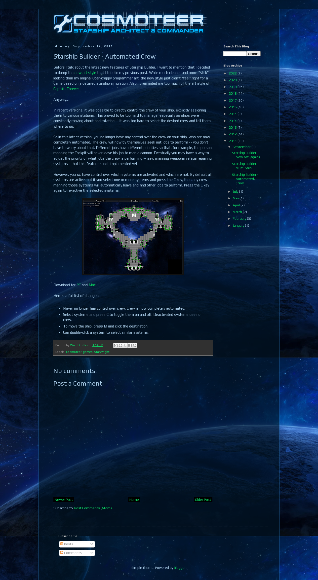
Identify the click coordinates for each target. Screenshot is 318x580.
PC (79, 285)
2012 (233, 134)
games (88, 352)
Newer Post (64, 500)
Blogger (180, 568)
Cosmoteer (73, 352)
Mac (92, 285)
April (236, 205)
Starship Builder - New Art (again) (246, 155)
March (238, 212)
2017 (233, 100)
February (240, 218)
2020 (233, 80)
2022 (233, 73)
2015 (233, 114)
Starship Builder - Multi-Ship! (245, 166)
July (236, 191)
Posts (66, 544)
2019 (233, 87)
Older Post (203, 500)
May (236, 198)
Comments (71, 553)
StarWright (101, 352)
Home (134, 500)
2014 (233, 121)
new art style (85, 73)
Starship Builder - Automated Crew (245, 179)
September (242, 147)
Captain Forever (66, 89)
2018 (233, 93)
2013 (233, 127)
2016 (233, 107)
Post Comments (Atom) (93, 508)
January (239, 225)
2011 (233, 141)
